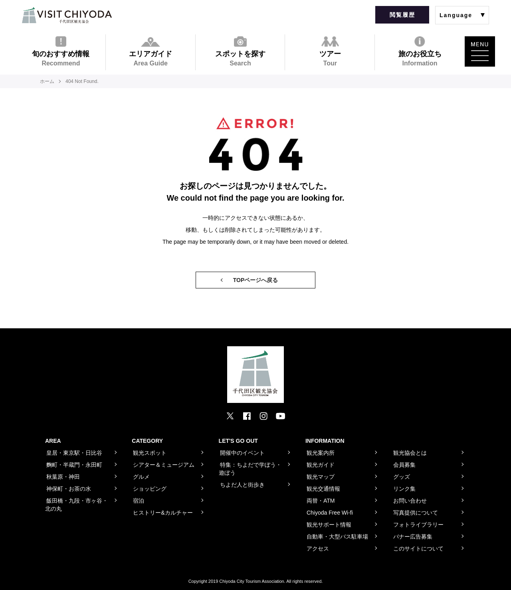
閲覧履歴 (402, 15)
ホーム (47, 81)
